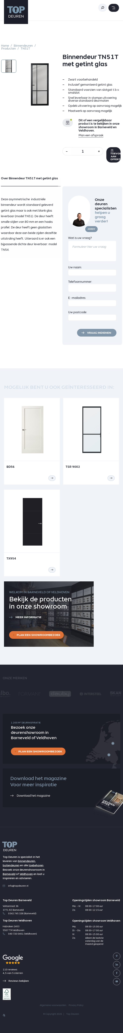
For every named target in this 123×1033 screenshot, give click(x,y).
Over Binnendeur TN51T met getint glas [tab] (29, 178)
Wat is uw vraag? (80, 238)
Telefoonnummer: (80, 281)
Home (5, 45)
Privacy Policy (76, 1005)
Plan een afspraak (90, 135)
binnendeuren (26, 861)
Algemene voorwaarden (53, 1005)
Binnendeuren (23, 45)
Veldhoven (26, 874)
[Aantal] (83, 151)
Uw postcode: (77, 312)
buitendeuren (11, 865)
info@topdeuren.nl (15, 886)
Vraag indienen (99, 332)
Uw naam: (75, 267)
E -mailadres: (77, 297)
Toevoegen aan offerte (115, 155)
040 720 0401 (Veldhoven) (20, 933)
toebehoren (36, 865)
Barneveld (9, 874)
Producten (8, 48)
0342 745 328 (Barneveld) (19, 913)
